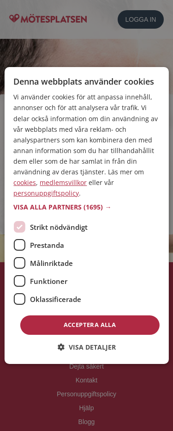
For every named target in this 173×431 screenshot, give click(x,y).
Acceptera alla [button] (90, 324)
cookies (24, 182)
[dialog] (86, 215)
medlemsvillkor (63, 182)
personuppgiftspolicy (46, 193)
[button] (86, 207)
